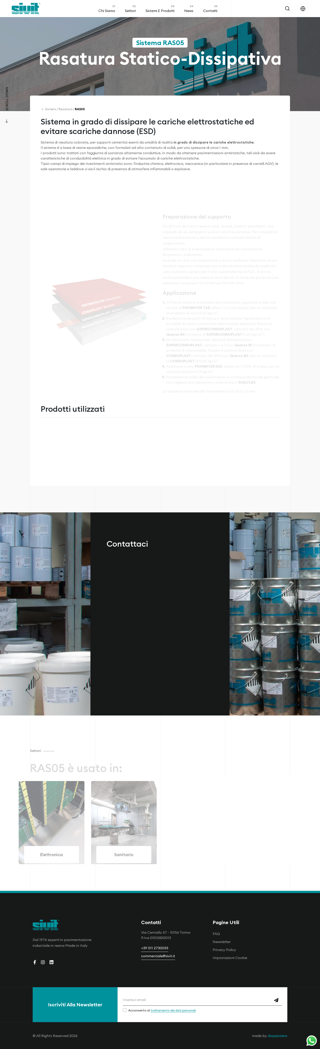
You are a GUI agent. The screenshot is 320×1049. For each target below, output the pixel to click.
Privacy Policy (224, 949)
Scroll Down (7, 99)
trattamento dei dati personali (173, 1010)
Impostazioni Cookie (230, 957)
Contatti (210, 8)
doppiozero (277, 1035)
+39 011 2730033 (154, 948)
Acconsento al (162, 1010)
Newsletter (222, 941)
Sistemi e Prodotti (160, 8)
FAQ (216, 933)
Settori (130, 8)
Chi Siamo (106, 8)
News (188, 8)
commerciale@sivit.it (158, 956)
